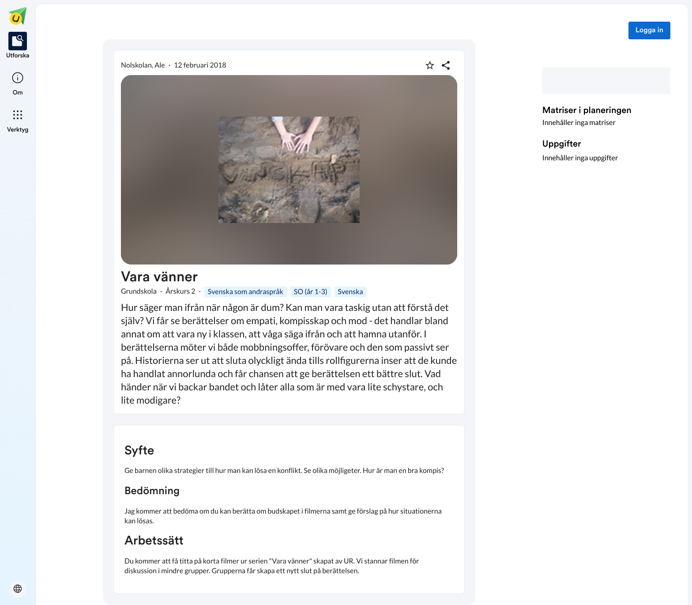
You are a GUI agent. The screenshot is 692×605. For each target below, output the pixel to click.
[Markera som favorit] (430, 65)
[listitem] (18, 46)
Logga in (649, 30)
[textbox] (289, 509)
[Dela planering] (446, 65)
